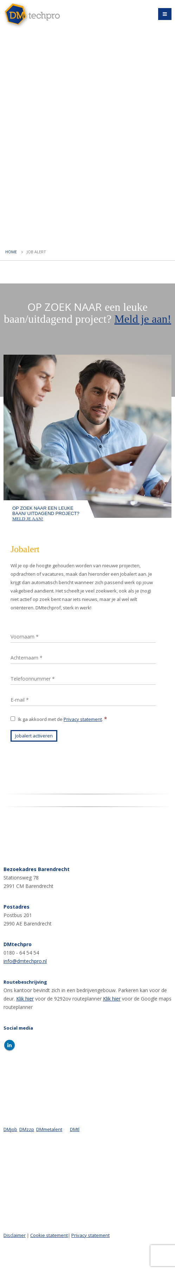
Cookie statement (49, 1235)
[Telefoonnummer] (83, 679)
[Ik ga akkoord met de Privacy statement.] (13, 718)
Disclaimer (15, 1235)
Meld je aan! (142, 319)
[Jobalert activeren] (34, 736)
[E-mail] (83, 700)
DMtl (74, 1129)
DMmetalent (49, 1129)
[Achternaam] (83, 658)
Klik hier (25, 998)
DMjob (10, 1129)
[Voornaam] (83, 637)
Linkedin (9, 1045)
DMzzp (26, 1129)
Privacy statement (83, 719)
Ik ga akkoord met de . (59, 719)
